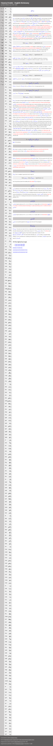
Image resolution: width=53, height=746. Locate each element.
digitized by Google (19, 743)
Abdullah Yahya (14, 737)
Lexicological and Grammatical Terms (20, 249)
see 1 (22, 93)
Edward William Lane (6, 5)
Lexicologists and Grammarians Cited (20, 252)
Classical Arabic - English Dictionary (15, 3)
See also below (20, 68)
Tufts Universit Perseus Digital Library (26, 739)
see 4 (40, 33)
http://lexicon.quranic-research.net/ (11, 739)
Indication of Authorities (17, 247)
